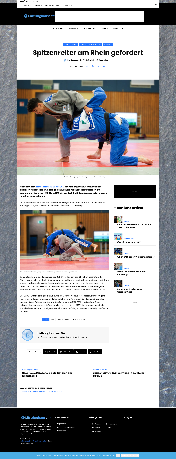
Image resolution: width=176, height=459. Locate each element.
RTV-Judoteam (79, 320)
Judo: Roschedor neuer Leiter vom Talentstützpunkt (134, 226)
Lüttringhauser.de (74, 60)
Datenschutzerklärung (130, 455)
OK (118, 455)
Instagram (113, 424)
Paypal (97, 428)
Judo (52, 320)
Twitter (108, 428)
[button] (155, 3)
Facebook (98, 424)
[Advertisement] (99, 16)
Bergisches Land (70, 44)
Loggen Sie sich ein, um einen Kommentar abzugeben (41, 391)
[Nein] (173, 455)
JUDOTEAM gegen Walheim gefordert (135, 257)
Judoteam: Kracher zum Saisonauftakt (129, 290)
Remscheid (108, 44)
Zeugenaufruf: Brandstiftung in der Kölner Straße (119, 374)
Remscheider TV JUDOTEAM (50, 186)
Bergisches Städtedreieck (90, 44)
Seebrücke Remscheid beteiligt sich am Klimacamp (47, 374)
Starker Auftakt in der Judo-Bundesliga (131, 273)
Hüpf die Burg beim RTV (128, 242)
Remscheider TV (63, 320)
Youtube (98, 431)
